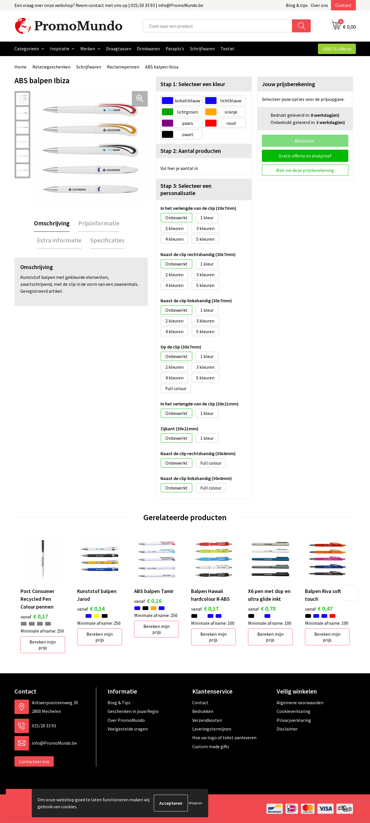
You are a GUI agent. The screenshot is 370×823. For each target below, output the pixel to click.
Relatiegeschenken (51, 67)
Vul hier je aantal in (179, 168)
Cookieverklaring (293, 711)
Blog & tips (297, 5)
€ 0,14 (91, 608)
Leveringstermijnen (211, 729)
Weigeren (195, 803)
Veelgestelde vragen (128, 729)
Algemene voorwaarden (300, 702)
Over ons (319, 5)
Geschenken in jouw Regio (133, 711)
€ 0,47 (318, 608)
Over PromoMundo (126, 720)
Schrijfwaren (88, 67)
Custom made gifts (210, 746)
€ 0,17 (34, 616)
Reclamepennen (123, 67)
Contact (343, 5)
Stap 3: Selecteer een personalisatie (186, 189)
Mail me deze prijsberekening (305, 170)
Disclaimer (287, 729)
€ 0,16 (148, 600)
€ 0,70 (261, 608)
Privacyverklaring (294, 720)
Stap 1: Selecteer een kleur (192, 84)
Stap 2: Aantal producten (190, 150)
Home (20, 67)
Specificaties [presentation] (107, 240)
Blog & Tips (119, 702)
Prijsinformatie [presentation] (98, 223)
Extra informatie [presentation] (59, 240)
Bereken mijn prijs (42, 644)
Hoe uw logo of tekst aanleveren (224, 737)
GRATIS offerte (337, 49)
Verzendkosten (207, 720)
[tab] (52, 223)
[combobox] (217, 25)
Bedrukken (202, 711)
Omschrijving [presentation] (52, 223)
